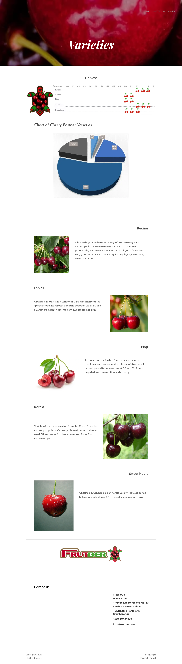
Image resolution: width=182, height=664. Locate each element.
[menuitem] (168, 11)
